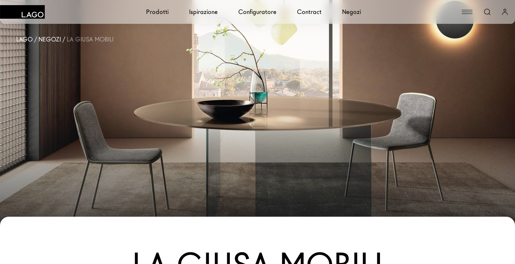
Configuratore (257, 12)
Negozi (351, 12)
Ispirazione (203, 12)
